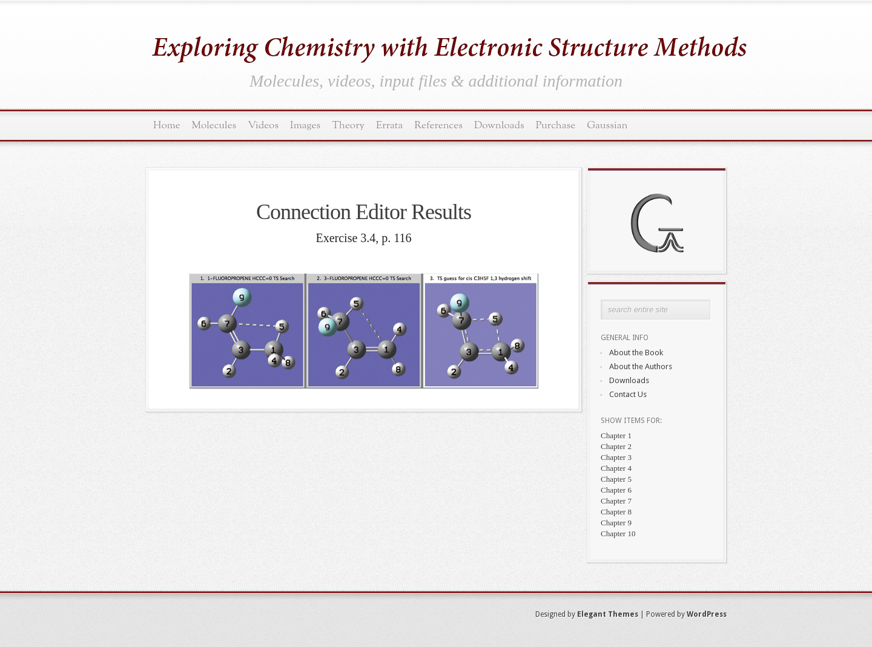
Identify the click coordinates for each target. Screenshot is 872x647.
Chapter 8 (616, 511)
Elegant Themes (607, 614)
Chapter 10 (618, 533)
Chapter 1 (616, 435)
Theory (348, 126)
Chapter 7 (616, 500)
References (438, 126)
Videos (263, 126)
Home (166, 126)
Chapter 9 (616, 522)
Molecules (214, 126)
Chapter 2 (616, 446)
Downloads (499, 126)
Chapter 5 (616, 479)
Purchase (556, 126)
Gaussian (607, 126)
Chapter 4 (616, 468)
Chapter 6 (616, 489)
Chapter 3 (616, 457)
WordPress (707, 614)
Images (305, 126)
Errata (389, 126)
